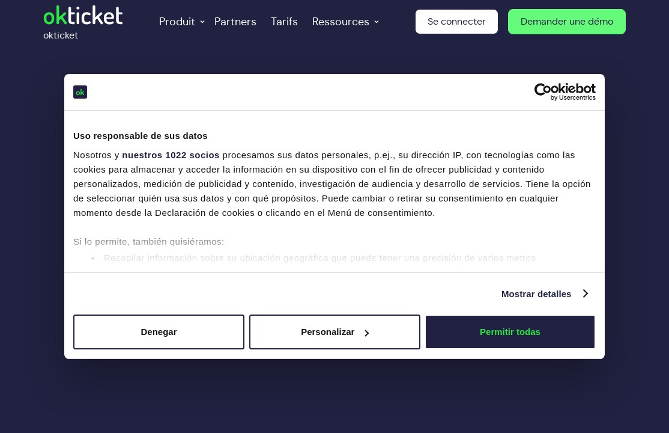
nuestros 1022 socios (171, 155)
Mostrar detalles (536, 294)
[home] (83, 22)
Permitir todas (510, 332)
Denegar (159, 332)
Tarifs (284, 21)
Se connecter (457, 21)
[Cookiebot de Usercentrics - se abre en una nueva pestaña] (543, 92)
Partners (235, 21)
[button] (179, 22)
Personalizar (335, 332)
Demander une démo (567, 21)
